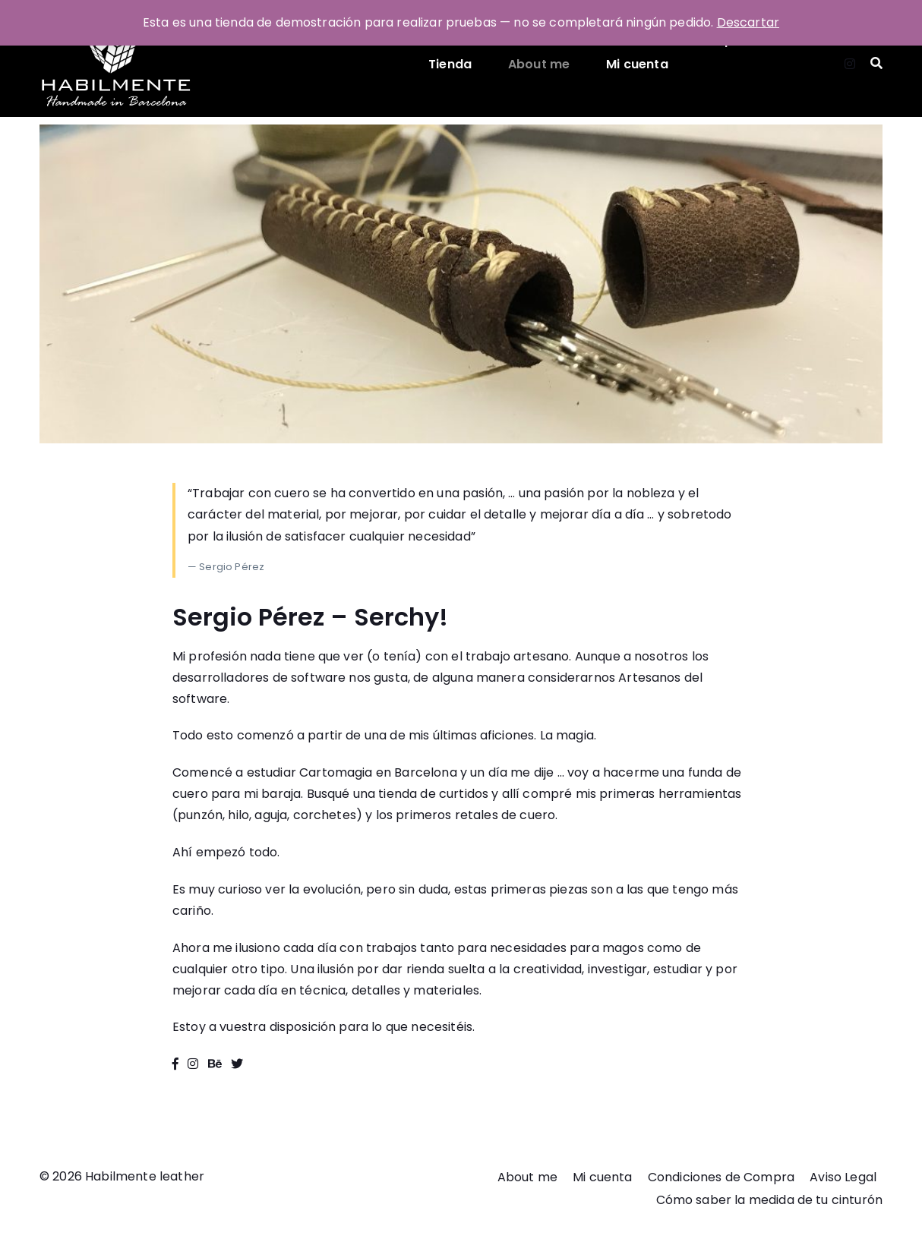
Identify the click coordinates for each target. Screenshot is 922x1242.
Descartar (748, 22)
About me (539, 64)
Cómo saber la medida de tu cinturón (769, 1200)
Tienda (450, 64)
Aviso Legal (843, 1177)
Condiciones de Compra (721, 1177)
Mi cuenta (637, 64)
